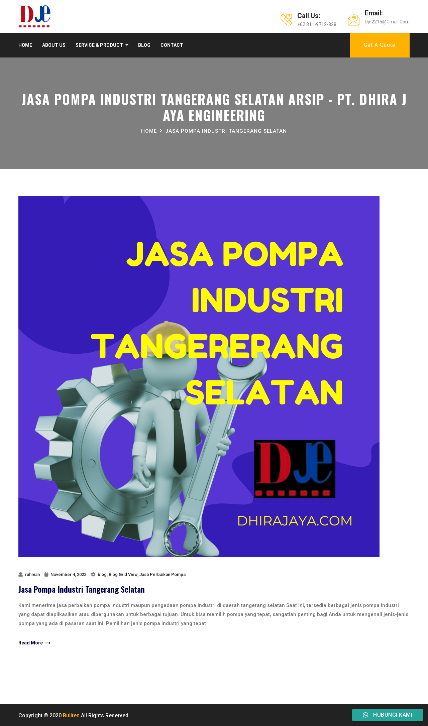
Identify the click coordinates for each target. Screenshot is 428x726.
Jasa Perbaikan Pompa (162, 574)
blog (102, 574)
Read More (34, 643)
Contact (171, 45)
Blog (144, 45)
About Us (54, 45)
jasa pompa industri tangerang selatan (226, 131)
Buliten (71, 715)
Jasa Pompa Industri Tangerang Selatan (81, 589)
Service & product (99, 45)
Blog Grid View (123, 574)
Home (25, 45)
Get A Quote (380, 45)
